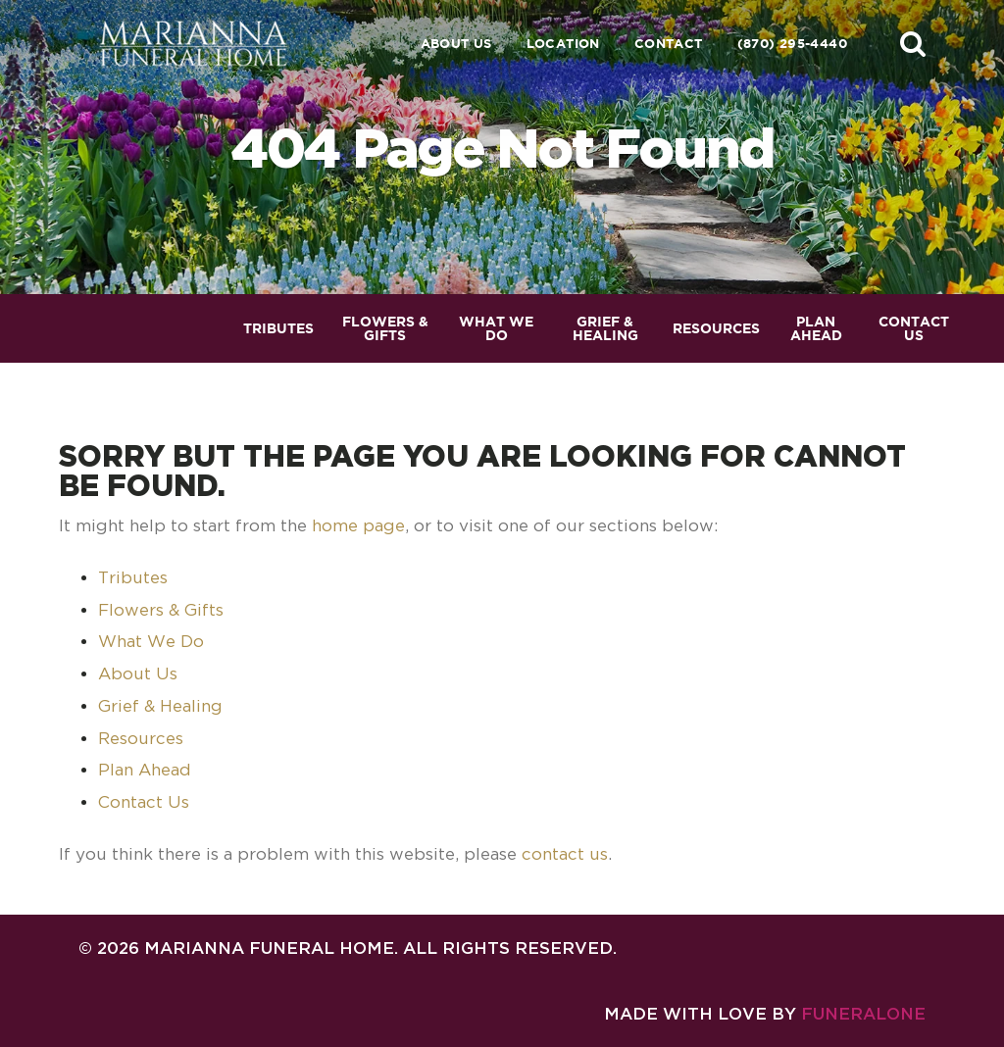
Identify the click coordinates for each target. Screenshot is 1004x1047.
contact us (565, 854)
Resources (140, 738)
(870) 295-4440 (792, 43)
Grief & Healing (160, 706)
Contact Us (143, 802)
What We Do (151, 641)
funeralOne (863, 1013)
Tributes (133, 577)
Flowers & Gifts (161, 610)
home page (358, 525)
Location (563, 43)
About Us (456, 43)
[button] (913, 43)
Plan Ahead (144, 769)
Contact (668, 43)
